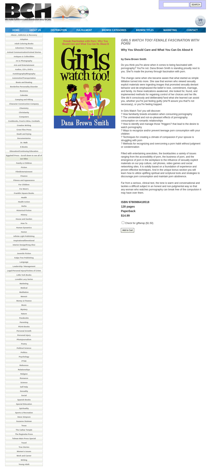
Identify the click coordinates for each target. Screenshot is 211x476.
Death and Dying (24, 134)
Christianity (24, 112)
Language (24, 262)
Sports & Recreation (24, 413)
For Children (23, 185)
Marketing (24, 284)
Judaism (24, 249)
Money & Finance (24, 301)
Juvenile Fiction (24, 253)
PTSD (24, 361)
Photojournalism (24, 340)
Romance (24, 378)
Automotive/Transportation (24, 78)
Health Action (24, 202)
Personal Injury (24, 335)
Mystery (23, 309)
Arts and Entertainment (24, 65)
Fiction (24, 167)
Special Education (24, 404)
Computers (24, 117)
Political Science (24, 348)
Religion (24, 374)
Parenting (24, 322)
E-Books (24, 147)
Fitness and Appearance (24, 180)
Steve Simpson (24, 417)
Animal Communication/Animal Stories (24, 52)
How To (24, 223)
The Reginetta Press (24, 434)
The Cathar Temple (24, 430)
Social (24, 395)
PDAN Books (24, 327)
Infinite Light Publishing (24, 236)
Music (24, 305)
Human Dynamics (24, 228)
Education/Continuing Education (24, 151)
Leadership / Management (24, 266)
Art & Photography (24, 61)
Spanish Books (24, 400)
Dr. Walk (23, 143)
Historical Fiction (23, 210)
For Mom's (23, 189)
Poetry (24, 344)
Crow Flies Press (24, 130)
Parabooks (24, 318)
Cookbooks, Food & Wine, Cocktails (24, 121)
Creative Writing (24, 125)
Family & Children (24, 163)
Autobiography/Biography (24, 74)
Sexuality (24, 391)
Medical (23, 288)
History (24, 215)
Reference (23, 365)
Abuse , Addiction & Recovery (24, 35)
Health (24, 198)
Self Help (24, 387)
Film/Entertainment (24, 172)
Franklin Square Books (24, 193)
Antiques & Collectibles (24, 57)
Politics (24, 352)
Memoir (24, 296)
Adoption (24, 39)
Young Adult (24, 464)
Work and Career (24, 456)
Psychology (24, 357)
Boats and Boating (24, 82)
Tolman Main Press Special (24, 438)
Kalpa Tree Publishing (24, 258)
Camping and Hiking (24, 100)
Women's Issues (24, 451)
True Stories (24, 447)
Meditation (24, 292)
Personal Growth (24, 331)
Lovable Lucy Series (24, 279)
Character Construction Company (24, 104)
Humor (24, 232)
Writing (24, 460)
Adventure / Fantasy (24, 48)
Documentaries (24, 138)
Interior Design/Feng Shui (24, 245)
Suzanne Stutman (24, 421)
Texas (24, 426)
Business (24, 91)
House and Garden (24, 219)
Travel (24, 443)
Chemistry (23, 108)
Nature (24, 314)
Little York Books (23, 275)
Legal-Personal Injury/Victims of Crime (24, 271)
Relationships (24, 370)
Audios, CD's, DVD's (24, 69)
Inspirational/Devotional (24, 241)
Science (23, 383)
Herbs (24, 206)
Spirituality (24, 408)
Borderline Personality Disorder (24, 87)
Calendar (24, 95)
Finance (23, 176)
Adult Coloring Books (24, 44)
